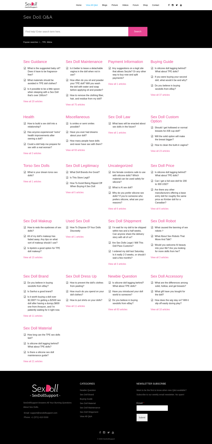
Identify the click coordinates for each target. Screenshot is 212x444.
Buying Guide (162, 61)
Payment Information (125, 61)
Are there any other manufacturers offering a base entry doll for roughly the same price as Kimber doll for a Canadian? (170, 196)
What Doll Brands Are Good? (85, 172)
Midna (49, 42)
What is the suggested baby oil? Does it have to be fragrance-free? (43, 71)
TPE (44, 42)
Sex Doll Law (119, 117)
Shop (145, 5)
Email (140, 403)
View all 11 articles (33, 316)
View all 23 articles (160, 151)
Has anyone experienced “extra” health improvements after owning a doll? (44, 135)
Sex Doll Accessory (167, 276)
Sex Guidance (35, 61)
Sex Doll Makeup (37, 221)
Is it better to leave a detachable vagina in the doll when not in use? (86, 71)
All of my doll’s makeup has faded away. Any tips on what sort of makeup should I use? (42, 239)
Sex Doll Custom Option (165, 119)
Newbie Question (122, 276)
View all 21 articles (33, 361)
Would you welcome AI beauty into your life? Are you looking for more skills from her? (170, 248)
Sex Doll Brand (35, 276)
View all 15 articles (33, 257)
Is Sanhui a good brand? (40, 291)
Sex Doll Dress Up (81, 276)
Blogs (104, 5)
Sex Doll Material (37, 328)
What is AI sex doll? (122, 187)
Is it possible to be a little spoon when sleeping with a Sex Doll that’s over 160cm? (43, 92)
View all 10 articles (160, 309)
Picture (115, 5)
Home (78, 5)
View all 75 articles (75, 104)
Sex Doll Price (162, 165)
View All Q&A (92, 5)
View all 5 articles (75, 192)
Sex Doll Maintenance (84, 61)
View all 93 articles (75, 150)
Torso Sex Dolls (36, 165)
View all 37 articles (160, 95)
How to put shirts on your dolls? (86, 300)
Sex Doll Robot (163, 221)
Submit (142, 417)
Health (28, 117)
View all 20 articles (33, 101)
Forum (136, 5)
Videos (125, 5)
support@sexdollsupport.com (43, 413)
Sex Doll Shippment (124, 221)
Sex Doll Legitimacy (82, 165)
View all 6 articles (117, 208)
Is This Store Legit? (80, 177)
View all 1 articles (117, 84)
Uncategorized (120, 165)
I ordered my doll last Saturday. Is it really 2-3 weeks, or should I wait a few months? (129, 254)
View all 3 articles (32, 153)
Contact (155, 5)
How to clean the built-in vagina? (171, 145)
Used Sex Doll (78, 221)
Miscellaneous (78, 117)
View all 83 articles (117, 309)
